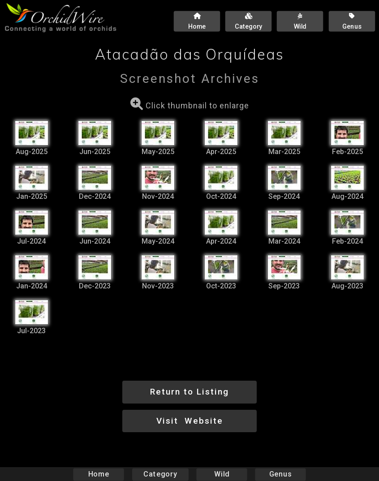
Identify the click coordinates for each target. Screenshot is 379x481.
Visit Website (189, 421)
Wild (221, 474)
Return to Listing (189, 392)
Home (98, 474)
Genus (280, 474)
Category (160, 474)
